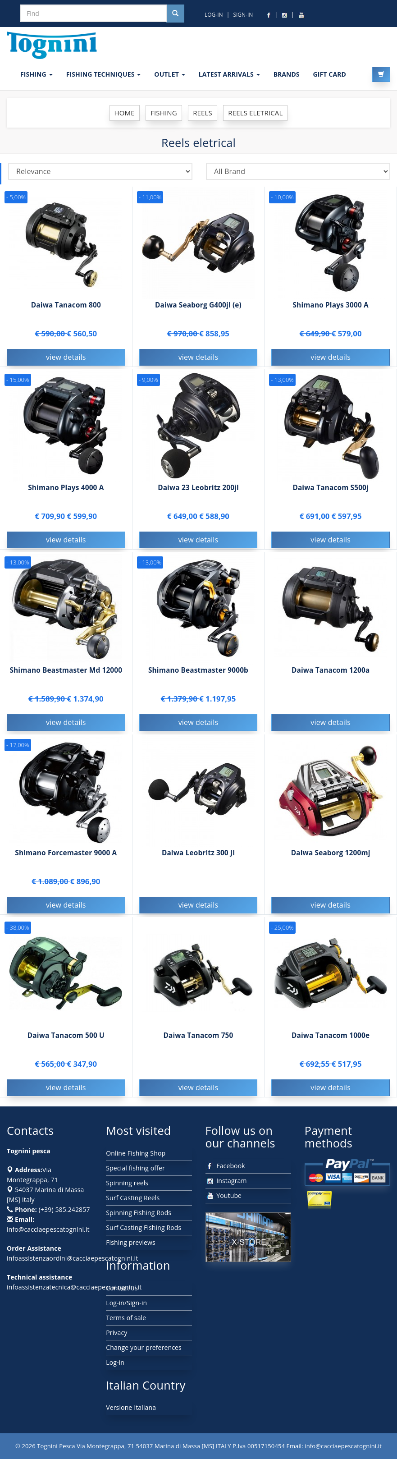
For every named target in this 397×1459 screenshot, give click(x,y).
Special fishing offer (135, 1168)
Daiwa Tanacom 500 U (66, 1036)
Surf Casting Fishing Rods (143, 1227)
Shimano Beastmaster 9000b (198, 671)
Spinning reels (127, 1183)
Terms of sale (126, 1317)
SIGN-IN (243, 14)
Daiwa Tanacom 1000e (331, 1036)
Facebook (225, 1165)
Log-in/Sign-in (126, 1302)
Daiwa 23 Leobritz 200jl (198, 489)
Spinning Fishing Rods (138, 1212)
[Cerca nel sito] (175, 14)
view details (66, 357)
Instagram (226, 1180)
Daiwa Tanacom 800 (66, 305)
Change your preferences (144, 1347)
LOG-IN (214, 14)
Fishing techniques (103, 74)
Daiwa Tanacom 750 (198, 1036)
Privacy (116, 1332)
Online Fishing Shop (135, 1153)
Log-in (115, 1362)
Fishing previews (130, 1242)
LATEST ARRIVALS (229, 74)
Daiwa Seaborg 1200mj (330, 854)
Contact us (122, 1288)
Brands (287, 74)
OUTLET (169, 74)
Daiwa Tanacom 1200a (331, 671)
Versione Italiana (131, 1407)
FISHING (36, 74)
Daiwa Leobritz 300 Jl (198, 854)
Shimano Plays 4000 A (66, 489)
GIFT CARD (329, 74)
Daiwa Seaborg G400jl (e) (198, 305)
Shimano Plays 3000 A (330, 305)
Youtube (223, 1195)
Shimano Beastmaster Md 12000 (65, 671)
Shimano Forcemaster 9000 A (66, 854)
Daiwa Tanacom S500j (330, 489)
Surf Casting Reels (133, 1197)
